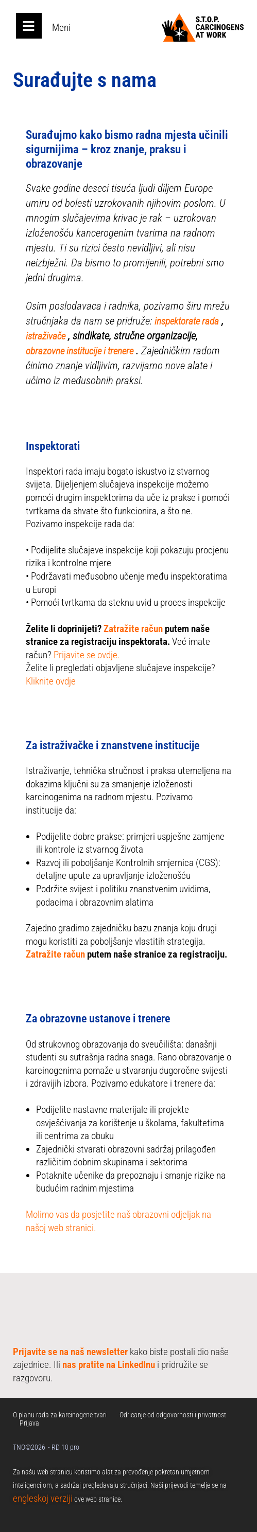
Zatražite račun (133, 629)
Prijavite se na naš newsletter (70, 1352)
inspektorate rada (187, 321)
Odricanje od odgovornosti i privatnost (172, 1415)
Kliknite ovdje (51, 681)
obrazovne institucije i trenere (79, 351)
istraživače (45, 336)
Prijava (29, 1423)
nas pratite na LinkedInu (108, 1365)
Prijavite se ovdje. (87, 655)
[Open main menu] (29, 26)
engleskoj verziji (43, 1498)
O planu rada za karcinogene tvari (60, 1415)
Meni (61, 27)
